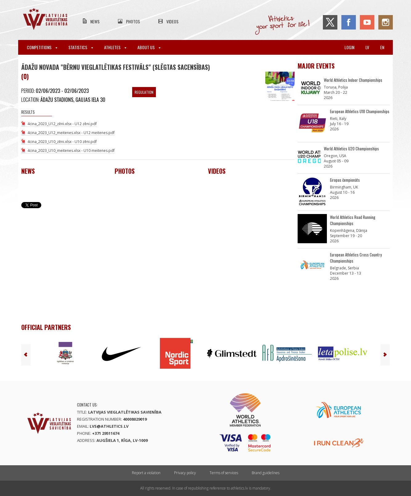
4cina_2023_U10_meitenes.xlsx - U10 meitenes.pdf (71, 150)
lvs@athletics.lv (109, 426)
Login (349, 47)
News (95, 21)
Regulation (144, 92)
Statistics (80, 47)
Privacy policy (185, 472)
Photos (133, 21)
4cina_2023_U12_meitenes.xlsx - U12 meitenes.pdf (71, 132)
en (382, 47)
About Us (149, 47)
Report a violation (146, 472)
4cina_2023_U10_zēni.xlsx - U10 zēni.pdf (62, 141)
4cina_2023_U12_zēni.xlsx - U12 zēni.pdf (62, 123)
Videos (172, 21)
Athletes (115, 47)
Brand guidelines (265, 472)
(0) (25, 76)
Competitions (42, 47)
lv (367, 47)
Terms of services (224, 472)
